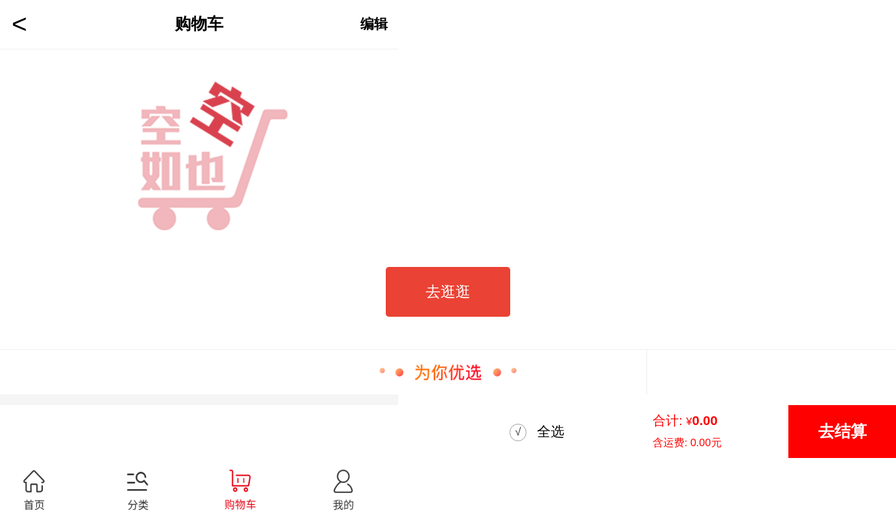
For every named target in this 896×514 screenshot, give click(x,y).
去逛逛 (448, 291)
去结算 (842, 431)
